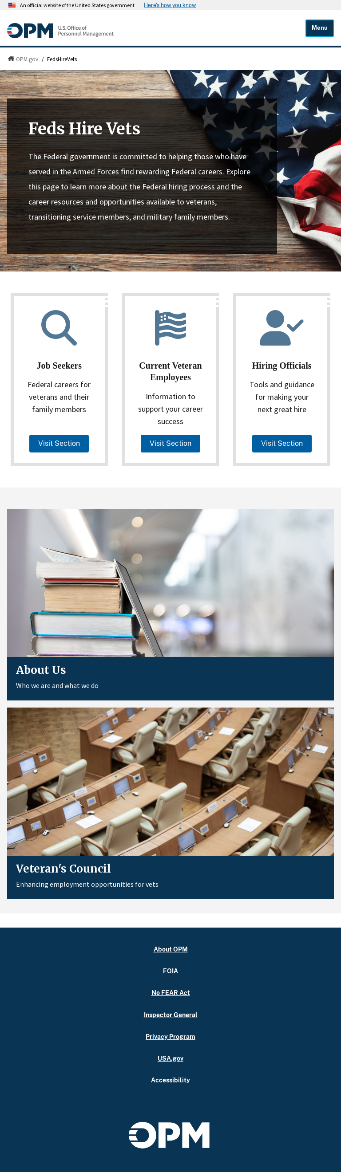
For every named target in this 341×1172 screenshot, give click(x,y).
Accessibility (170, 1080)
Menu (320, 27)
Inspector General (170, 1015)
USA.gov (170, 1058)
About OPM (170, 949)
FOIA (170, 971)
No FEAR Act (170, 992)
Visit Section (59, 443)
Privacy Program (170, 1036)
